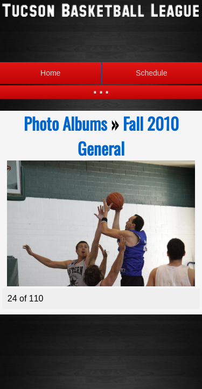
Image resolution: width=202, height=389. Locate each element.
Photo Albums (65, 123)
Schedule (134, 73)
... (101, 86)
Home (50, 73)
